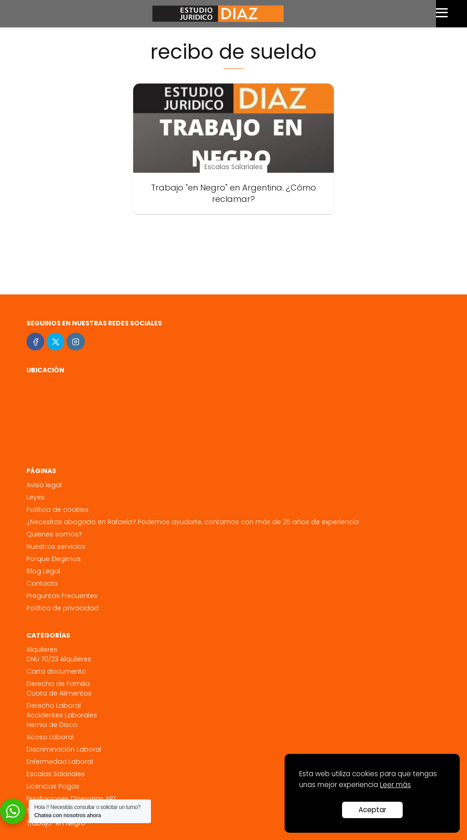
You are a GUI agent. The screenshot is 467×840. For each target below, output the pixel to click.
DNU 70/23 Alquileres (58, 659)
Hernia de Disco (52, 724)
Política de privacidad (62, 608)
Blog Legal (43, 571)
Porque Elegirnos (53, 558)
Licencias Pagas (52, 786)
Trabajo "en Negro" (57, 823)
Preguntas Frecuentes (62, 595)
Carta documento (56, 671)
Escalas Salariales (55, 773)
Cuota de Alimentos (59, 693)
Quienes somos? (54, 534)
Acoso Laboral (50, 737)
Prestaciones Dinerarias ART (71, 798)
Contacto (42, 583)
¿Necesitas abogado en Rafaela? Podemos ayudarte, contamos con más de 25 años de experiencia (192, 521)
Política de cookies (57, 509)
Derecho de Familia (58, 683)
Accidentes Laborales (61, 715)
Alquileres (41, 649)
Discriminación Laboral (63, 749)
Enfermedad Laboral (59, 761)
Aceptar (372, 809)
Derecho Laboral (53, 705)
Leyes (35, 497)
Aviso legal (44, 485)
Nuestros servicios (56, 546)
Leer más (395, 784)
